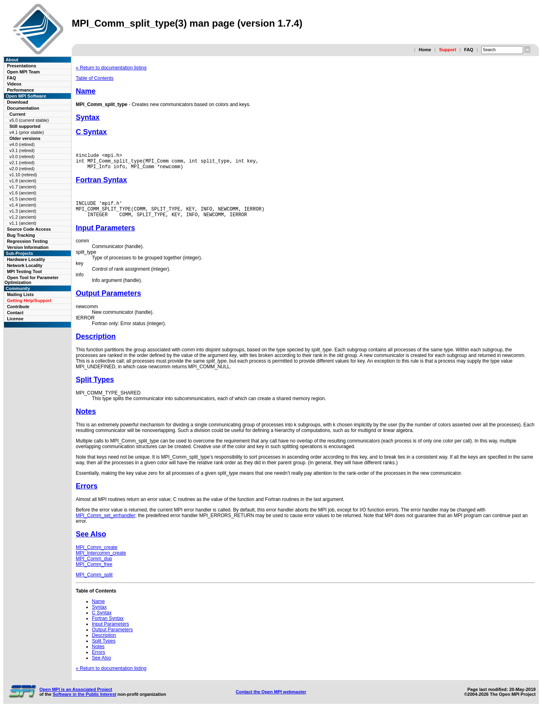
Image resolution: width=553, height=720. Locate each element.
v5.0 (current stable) (29, 120)
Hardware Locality (26, 259)
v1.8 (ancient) (22, 180)
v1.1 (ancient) (22, 223)
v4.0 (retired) (21, 144)
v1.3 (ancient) (22, 211)
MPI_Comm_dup (94, 566)
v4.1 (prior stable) (26, 132)
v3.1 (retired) (21, 150)
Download (17, 102)
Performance (20, 90)
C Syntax (91, 132)
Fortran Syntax (101, 183)
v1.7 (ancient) (22, 186)
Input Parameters (105, 235)
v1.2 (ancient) (22, 217)
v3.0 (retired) (21, 156)
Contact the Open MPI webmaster (271, 699)
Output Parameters (108, 300)
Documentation (23, 108)
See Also (91, 541)
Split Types (95, 387)
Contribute (18, 306)
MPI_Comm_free (94, 571)
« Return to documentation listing (111, 68)
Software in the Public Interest (84, 701)
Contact (15, 312)
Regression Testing (27, 241)
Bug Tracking (21, 235)
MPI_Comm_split (94, 582)
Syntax (88, 117)
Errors (87, 493)
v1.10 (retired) (23, 174)
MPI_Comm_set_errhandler (105, 523)
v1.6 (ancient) (22, 192)
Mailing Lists (20, 294)
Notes (86, 419)
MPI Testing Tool (24, 271)
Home (425, 49)
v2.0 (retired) (21, 168)
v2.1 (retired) (21, 162)
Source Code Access (29, 229)
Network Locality (24, 265)
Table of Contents (94, 78)
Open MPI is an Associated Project (76, 696)
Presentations (21, 65)
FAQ (469, 49)
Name (86, 91)
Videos (14, 83)
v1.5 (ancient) (22, 198)
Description (96, 344)
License (15, 318)
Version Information (27, 247)
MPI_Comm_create (96, 554)
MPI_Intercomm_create (101, 560)
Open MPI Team (23, 71)
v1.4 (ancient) (22, 204)
